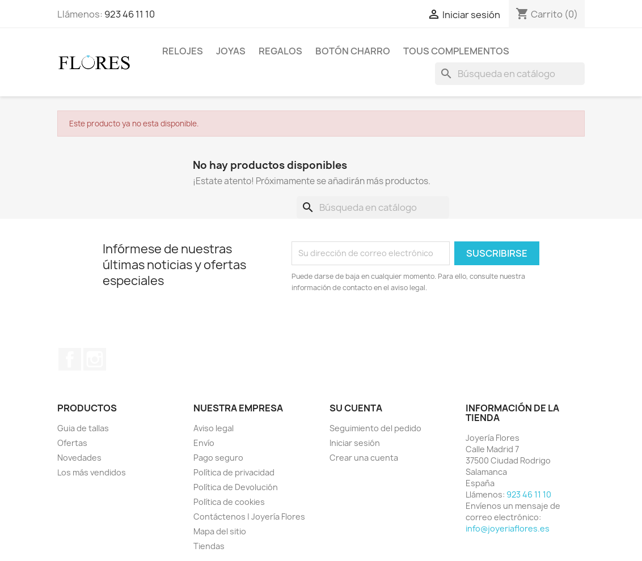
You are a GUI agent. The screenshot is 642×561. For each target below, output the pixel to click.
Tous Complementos (456, 51)
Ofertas (72, 442)
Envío (203, 442)
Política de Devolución (235, 487)
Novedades (79, 457)
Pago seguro (218, 457)
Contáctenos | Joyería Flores (249, 516)
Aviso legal (213, 428)
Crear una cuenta (364, 457)
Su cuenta (356, 408)
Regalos (280, 51)
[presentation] (386, 325)
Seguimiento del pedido (375, 428)
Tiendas (209, 546)
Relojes (182, 51)
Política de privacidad (233, 472)
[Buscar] (510, 73)
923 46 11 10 (129, 14)
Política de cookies (229, 501)
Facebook (69, 359)
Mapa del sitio (219, 531)
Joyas (231, 51)
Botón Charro (352, 51)
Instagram (94, 359)
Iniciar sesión (355, 442)
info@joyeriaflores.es (508, 528)
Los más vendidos (91, 472)
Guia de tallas (83, 428)
